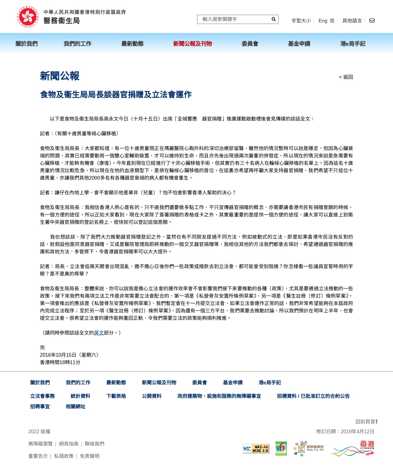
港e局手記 (270, 382)
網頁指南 (69, 443)
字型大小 (301, 20)
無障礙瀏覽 (40, 443)
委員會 (199, 382)
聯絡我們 (94, 443)
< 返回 (346, 77)
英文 (99, 332)
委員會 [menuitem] (250, 44)
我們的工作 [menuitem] (77, 44)
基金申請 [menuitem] (299, 44)
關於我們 (40, 382)
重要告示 (38, 456)
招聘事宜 (40, 406)
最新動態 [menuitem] (132, 44)
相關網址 (75, 406)
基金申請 (233, 382)
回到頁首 (367, 421)
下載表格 (116, 396)
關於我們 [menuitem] (26, 44)
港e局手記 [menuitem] (352, 44)
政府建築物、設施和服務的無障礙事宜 (219, 396)
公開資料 (151, 396)
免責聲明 (89, 456)
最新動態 (116, 382)
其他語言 (352, 21)
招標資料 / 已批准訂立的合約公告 (313, 396)
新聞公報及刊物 (159, 382)
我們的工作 (78, 382)
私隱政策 (64, 456)
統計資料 (80, 396)
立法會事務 (42, 396)
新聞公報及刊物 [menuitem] (192, 44)
